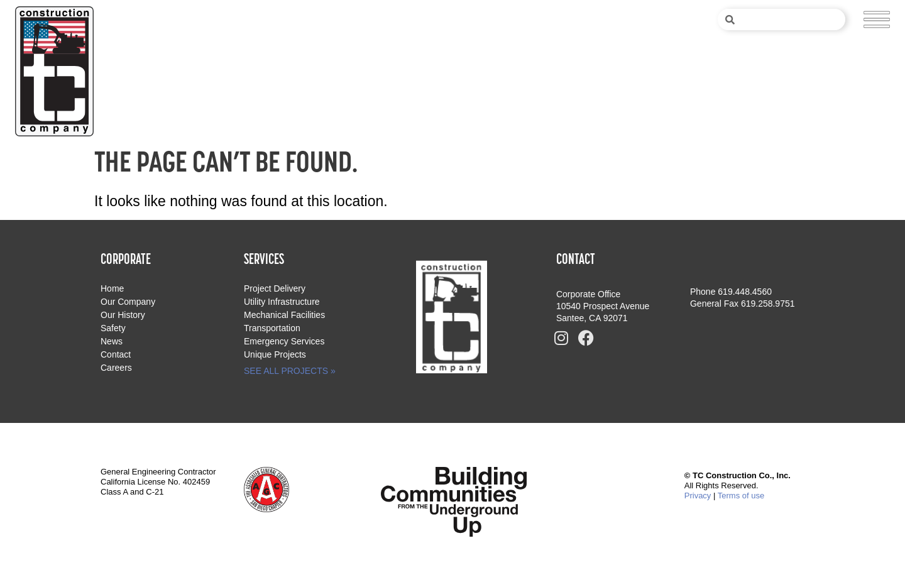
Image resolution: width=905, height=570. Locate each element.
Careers (116, 368)
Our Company (128, 302)
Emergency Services (284, 341)
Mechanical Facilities (284, 315)
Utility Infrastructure (282, 302)
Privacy (697, 495)
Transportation (272, 328)
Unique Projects (275, 354)
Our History (123, 315)
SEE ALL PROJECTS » (290, 371)
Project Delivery (274, 288)
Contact (116, 354)
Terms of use (741, 495)
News (112, 341)
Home (112, 288)
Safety (113, 328)
